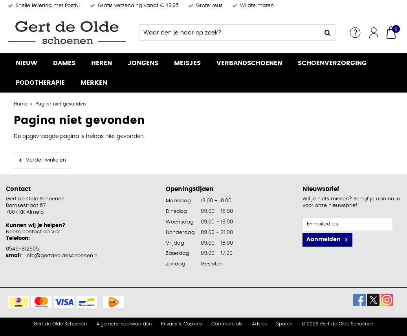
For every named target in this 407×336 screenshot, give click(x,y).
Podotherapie (40, 83)
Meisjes (187, 63)
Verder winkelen (46, 160)
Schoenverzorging (332, 63)
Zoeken (327, 32)
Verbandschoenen (249, 63)
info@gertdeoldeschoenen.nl (62, 255)
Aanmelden (323, 239)
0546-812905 (22, 249)
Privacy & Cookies (181, 323)
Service (355, 32)
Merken (94, 83)
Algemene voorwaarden (124, 323)
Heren (101, 63)
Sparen (284, 323)
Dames (64, 63)
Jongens (143, 63)
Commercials (226, 323)
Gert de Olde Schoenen (60, 323)
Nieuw (26, 63)
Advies (259, 323)
